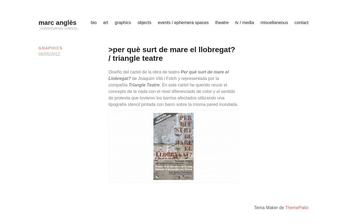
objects (144, 22)
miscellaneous (274, 22)
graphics (123, 22)
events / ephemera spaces (183, 22)
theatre (222, 22)
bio (94, 22)
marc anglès (57, 22)
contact (301, 22)
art (105, 22)
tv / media (244, 22)
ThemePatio (297, 207)
